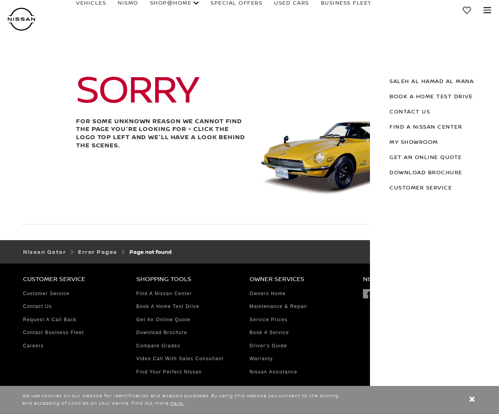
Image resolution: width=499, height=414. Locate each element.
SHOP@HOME (149, 9)
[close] (472, 400)
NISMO (106, 9)
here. (177, 403)
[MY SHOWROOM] (467, 10)
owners (374, 9)
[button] (487, 10)
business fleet (324, 9)
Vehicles (69, 9)
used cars (269, 9)
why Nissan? (428, 9)
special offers (214, 9)
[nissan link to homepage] (21, 19)
